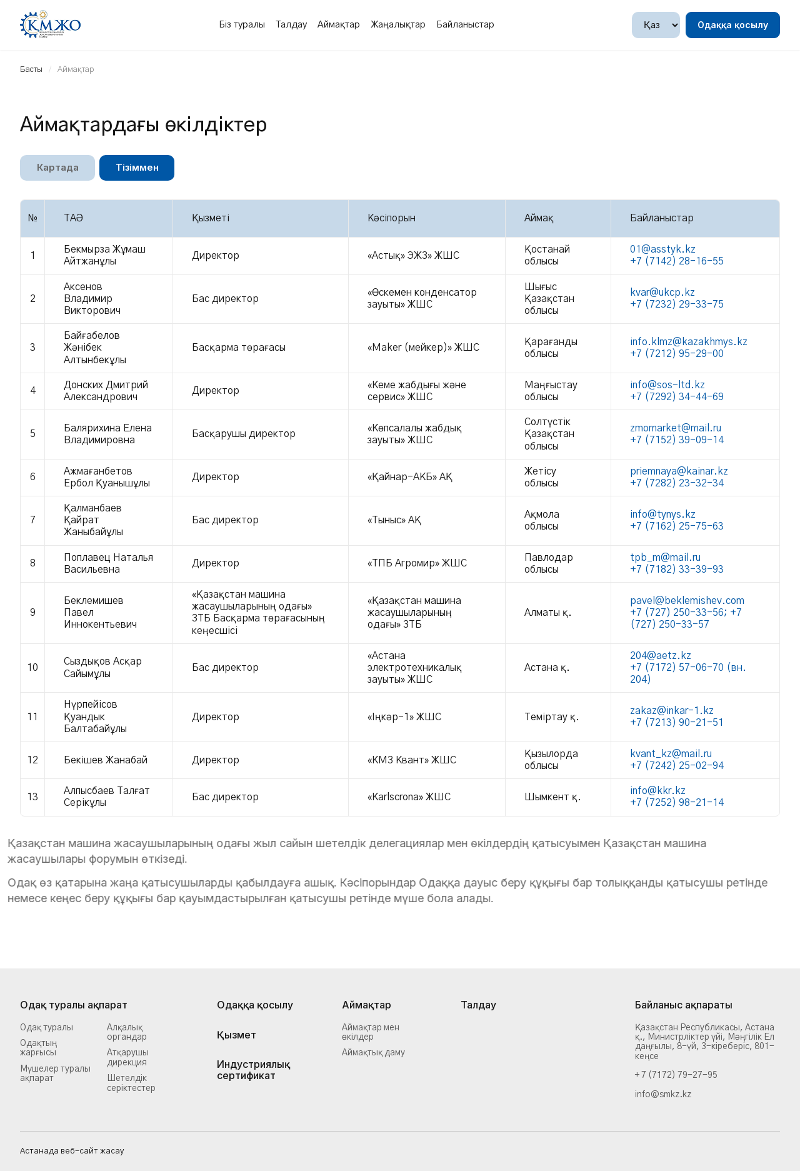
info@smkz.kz (663, 1094)
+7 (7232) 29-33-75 (677, 305)
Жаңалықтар (398, 24)
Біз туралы (242, 24)
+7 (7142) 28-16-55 (677, 262)
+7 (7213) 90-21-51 (677, 723)
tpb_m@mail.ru (665, 558)
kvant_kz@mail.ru (671, 754)
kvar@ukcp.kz (662, 293)
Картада (58, 168)
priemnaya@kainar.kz (679, 471)
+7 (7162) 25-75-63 (677, 526)
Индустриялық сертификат (253, 1070)
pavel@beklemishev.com (687, 601)
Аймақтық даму (373, 1052)
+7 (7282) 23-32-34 (677, 483)
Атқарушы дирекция (128, 1057)
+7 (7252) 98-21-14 (677, 803)
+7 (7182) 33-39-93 (677, 570)
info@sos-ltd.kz (667, 385)
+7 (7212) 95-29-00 (677, 354)
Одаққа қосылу (733, 24)
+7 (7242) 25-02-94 (677, 766)
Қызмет (236, 1035)
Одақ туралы (46, 1027)
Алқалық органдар (127, 1032)
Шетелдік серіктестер (131, 1083)
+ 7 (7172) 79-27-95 (676, 1075)
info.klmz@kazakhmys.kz (689, 342)
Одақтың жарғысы (38, 1048)
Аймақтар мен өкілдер (370, 1032)
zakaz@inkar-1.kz (672, 711)
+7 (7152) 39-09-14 (677, 440)
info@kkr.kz (658, 791)
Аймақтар (339, 24)
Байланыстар (465, 24)
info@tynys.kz (663, 515)
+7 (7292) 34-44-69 (677, 397)
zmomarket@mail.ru (675, 428)
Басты (31, 70)
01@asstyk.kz (663, 249)
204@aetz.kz (660, 656)
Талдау (291, 24)
